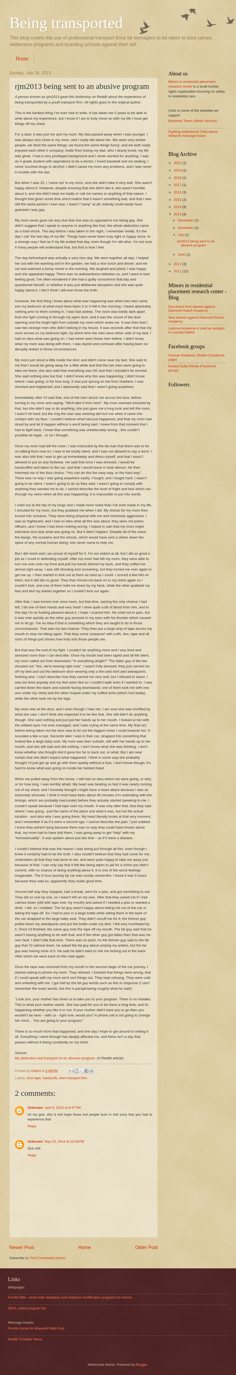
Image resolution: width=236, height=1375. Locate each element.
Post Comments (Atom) (48, 1258)
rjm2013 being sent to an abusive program (196, 243)
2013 (178, 214)
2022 (178, 163)
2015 (178, 200)
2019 (178, 170)
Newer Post (21, 1247)
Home (22, 58)
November (186, 228)
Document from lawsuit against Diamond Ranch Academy (191, 309)
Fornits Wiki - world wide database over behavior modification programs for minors (70, 1297)
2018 (178, 178)
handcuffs (50, 1078)
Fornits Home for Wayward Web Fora (36, 1328)
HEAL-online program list (27, 1308)
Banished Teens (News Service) (192, 121)
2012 (178, 264)
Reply (32, 1126)
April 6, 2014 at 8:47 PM (63, 1108)
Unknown (35, 1108)
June (182, 254)
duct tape (34, 1078)
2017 (178, 185)
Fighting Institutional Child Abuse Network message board (193, 134)
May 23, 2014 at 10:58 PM (64, 1141)
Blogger (141, 1365)
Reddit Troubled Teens (25, 1339)
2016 (178, 192)
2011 (178, 271)
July (181, 235)
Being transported (66, 22)
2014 (178, 207)
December (186, 220)
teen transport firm (73, 1078)
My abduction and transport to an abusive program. (55, 1058)
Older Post (146, 1247)
